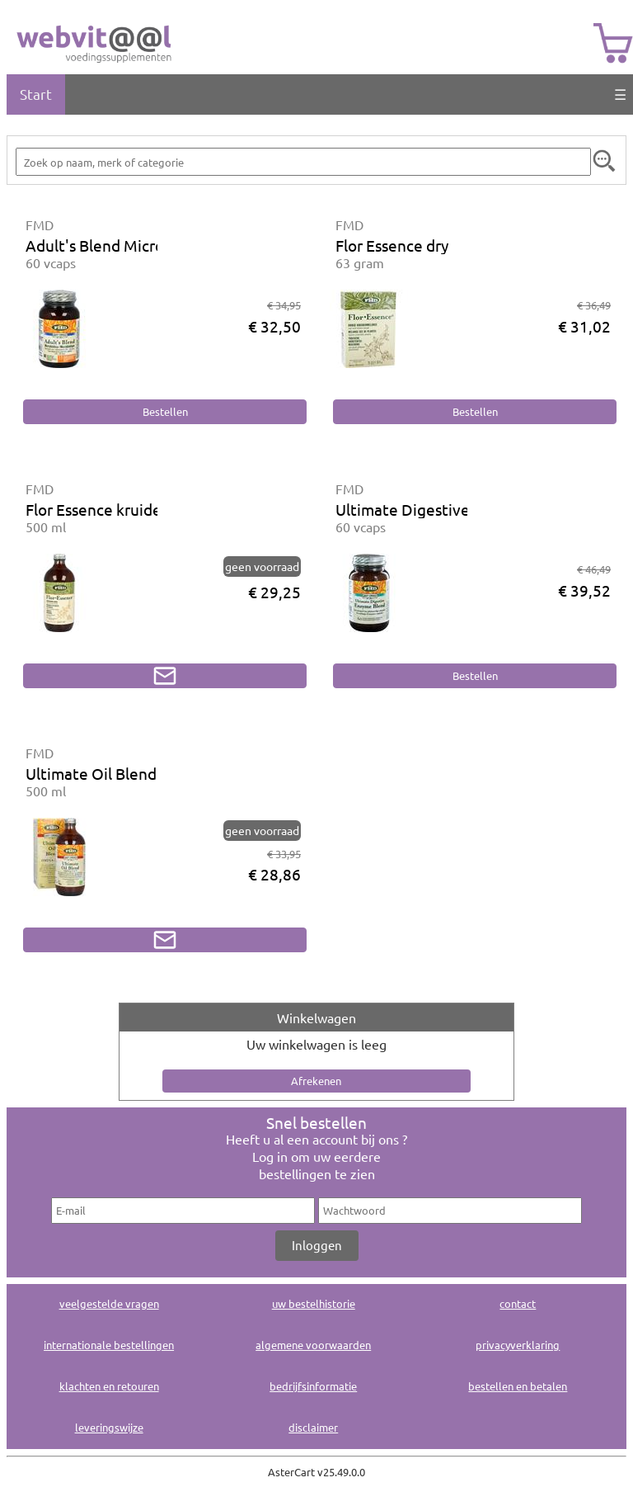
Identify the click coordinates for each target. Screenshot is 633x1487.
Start (36, 93)
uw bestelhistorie (313, 1303)
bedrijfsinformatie (313, 1386)
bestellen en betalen (517, 1386)
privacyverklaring (518, 1345)
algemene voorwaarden (313, 1345)
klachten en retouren (109, 1386)
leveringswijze (109, 1427)
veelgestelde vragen (109, 1303)
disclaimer (313, 1427)
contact (517, 1303)
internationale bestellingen (109, 1345)
